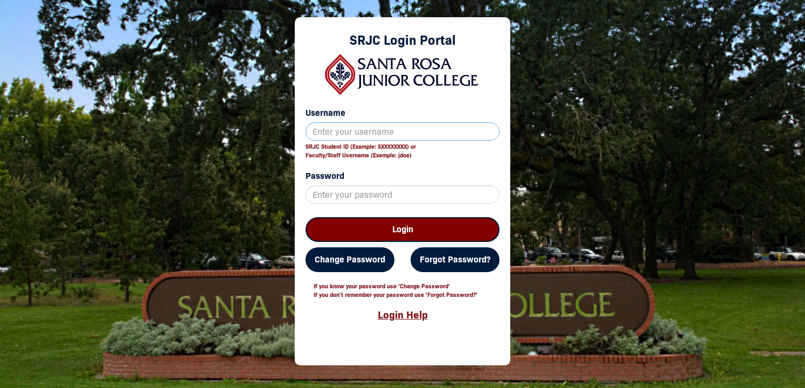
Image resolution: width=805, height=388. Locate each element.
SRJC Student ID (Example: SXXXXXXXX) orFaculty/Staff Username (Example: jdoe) (361, 151)
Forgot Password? (455, 259)
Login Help (403, 314)
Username (325, 113)
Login (402, 229)
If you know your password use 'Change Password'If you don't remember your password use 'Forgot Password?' (395, 290)
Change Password (350, 259)
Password (325, 176)
